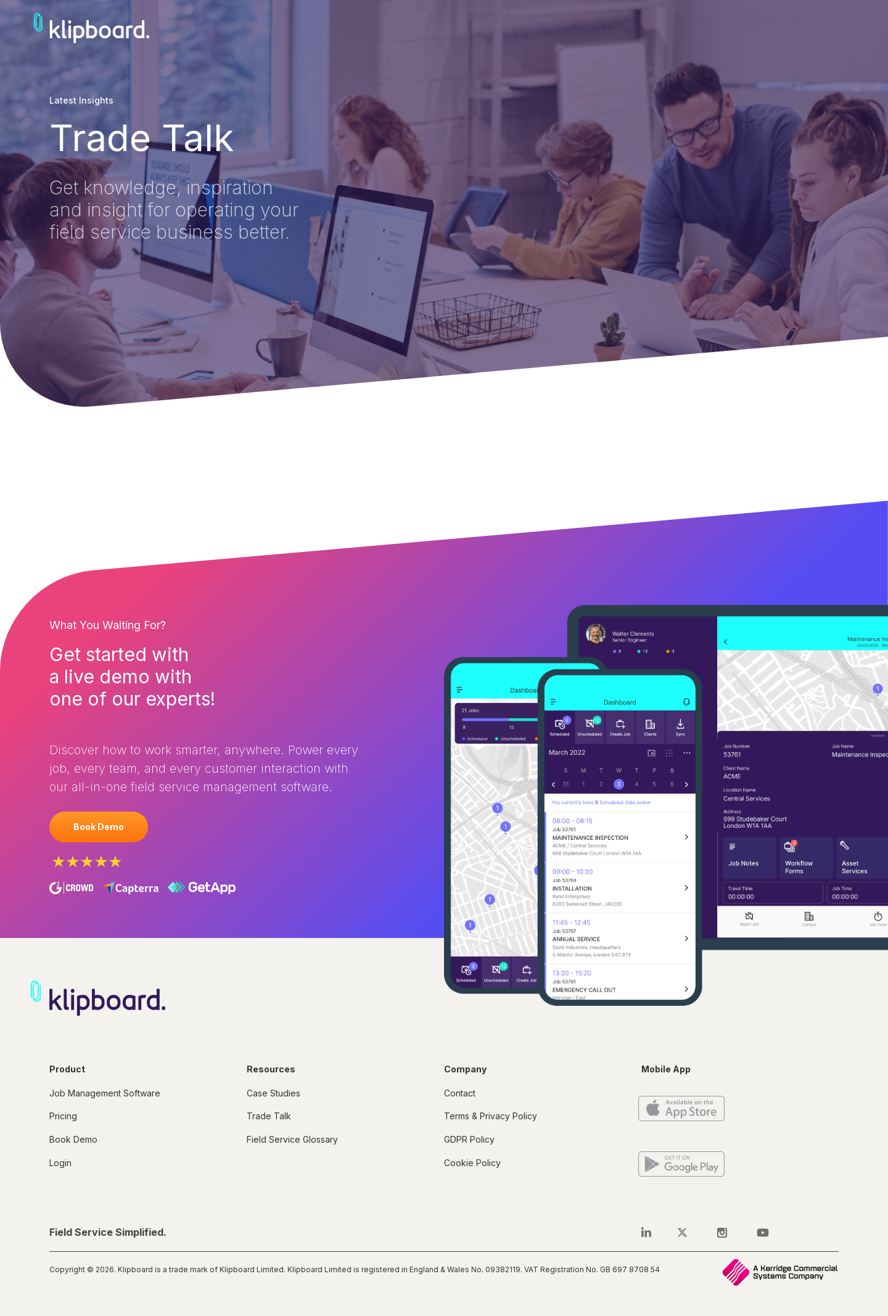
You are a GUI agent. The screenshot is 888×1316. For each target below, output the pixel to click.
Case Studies (273, 1093)
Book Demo (98, 826)
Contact (459, 1093)
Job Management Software (104, 1093)
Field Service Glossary (292, 1139)
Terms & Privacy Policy (490, 1116)
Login (60, 1163)
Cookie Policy (472, 1163)
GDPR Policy (469, 1139)
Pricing (63, 1116)
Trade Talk (269, 1116)
